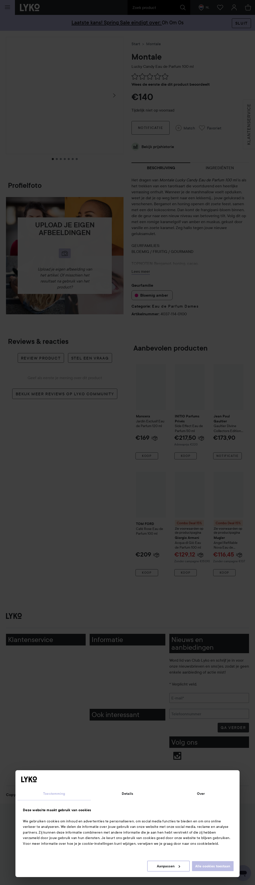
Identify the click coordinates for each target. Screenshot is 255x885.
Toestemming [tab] (54, 794)
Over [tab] (201, 794)
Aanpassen (168, 866)
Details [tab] (127, 794)
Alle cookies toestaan (212, 866)
